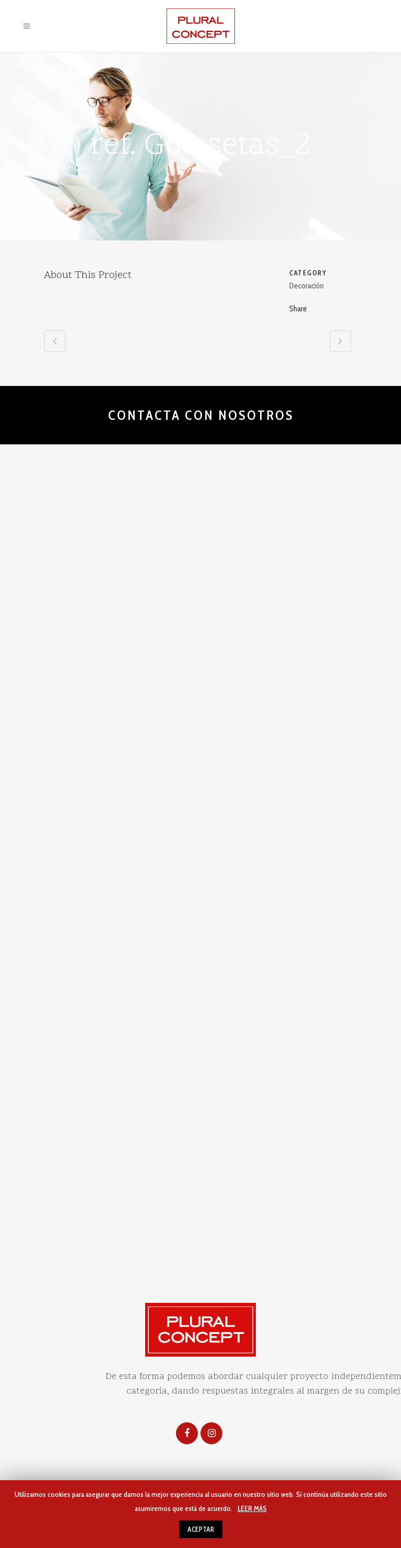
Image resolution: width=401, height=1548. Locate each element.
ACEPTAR (200, 1529)
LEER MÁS (252, 1508)
